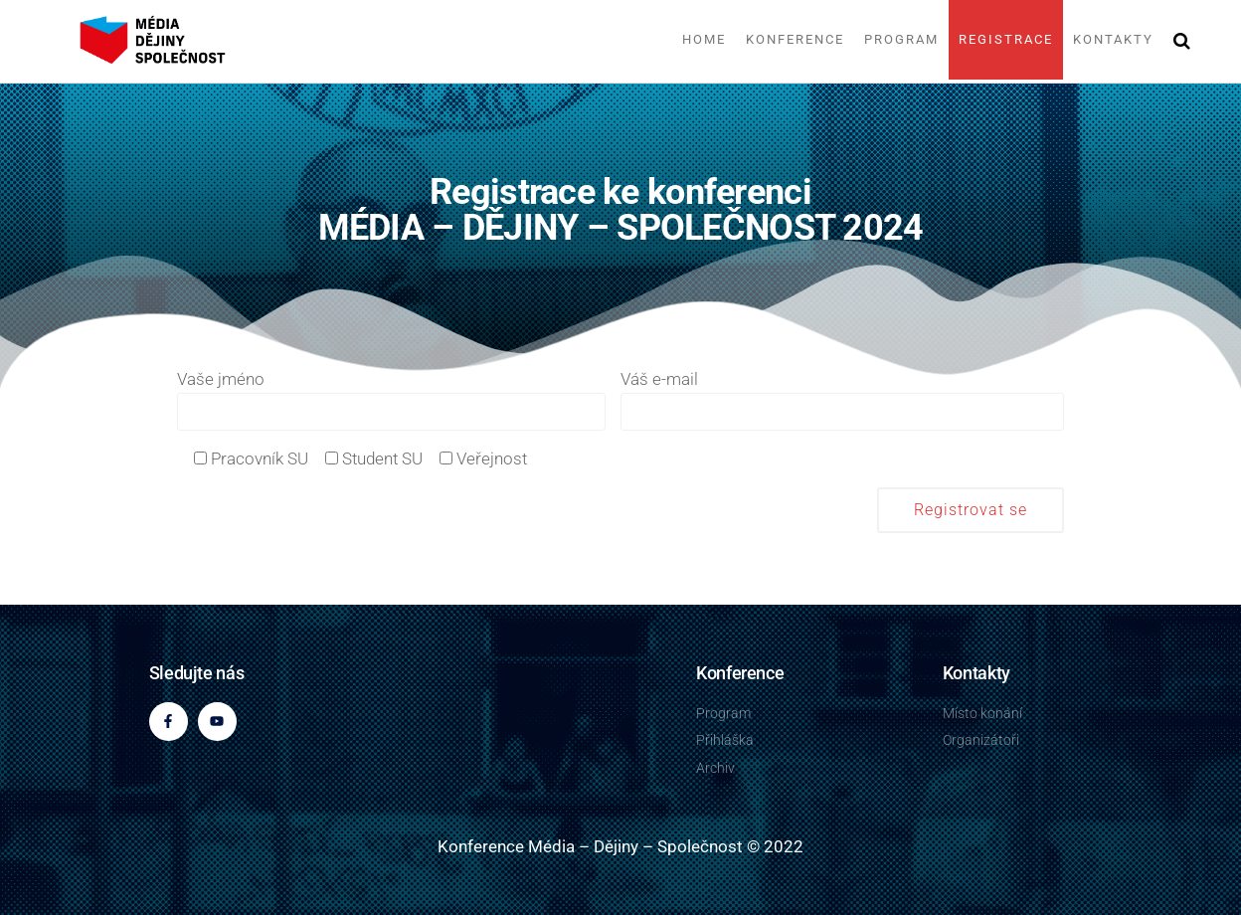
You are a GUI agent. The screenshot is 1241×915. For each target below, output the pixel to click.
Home (704, 39)
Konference (795, 39)
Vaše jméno (391, 400)
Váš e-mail (842, 400)
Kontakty (1113, 39)
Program (901, 39)
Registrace (1006, 39)
